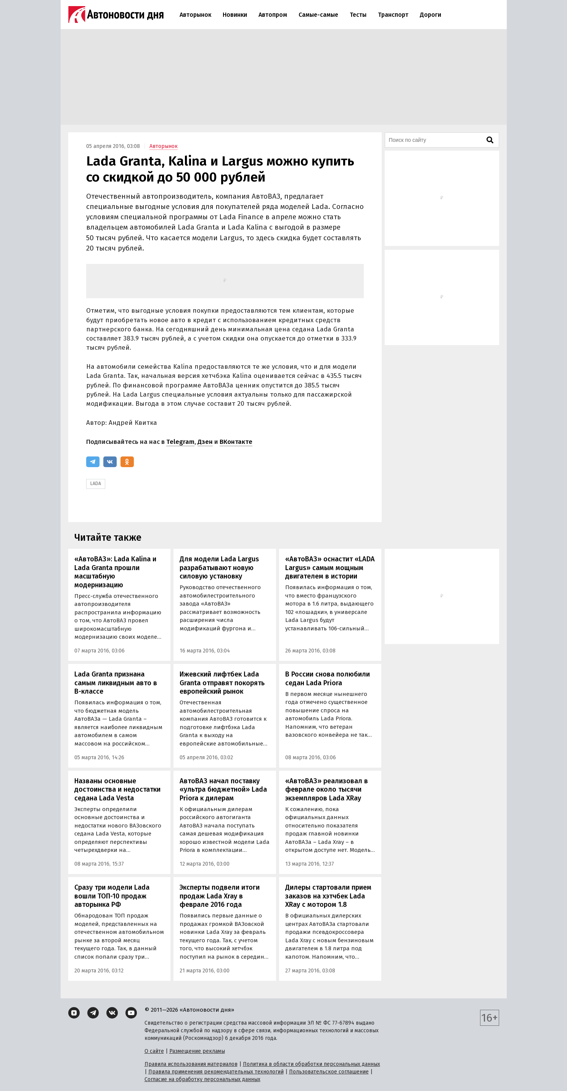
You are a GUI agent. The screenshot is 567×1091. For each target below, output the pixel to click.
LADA (95, 483)
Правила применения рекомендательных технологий (216, 1072)
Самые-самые (318, 14)
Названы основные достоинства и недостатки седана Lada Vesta (117, 789)
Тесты (358, 14)
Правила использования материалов (191, 1064)
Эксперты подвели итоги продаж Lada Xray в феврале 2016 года (220, 896)
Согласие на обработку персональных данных (202, 1079)
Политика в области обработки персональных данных (311, 1064)
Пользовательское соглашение (329, 1072)
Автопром (273, 14)
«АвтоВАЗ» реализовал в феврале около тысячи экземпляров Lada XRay (326, 789)
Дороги (430, 14)
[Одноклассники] (127, 461)
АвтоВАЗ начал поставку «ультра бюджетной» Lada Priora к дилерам (223, 789)
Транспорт (393, 14)
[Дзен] (74, 1013)
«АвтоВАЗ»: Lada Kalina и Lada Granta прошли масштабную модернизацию (115, 572)
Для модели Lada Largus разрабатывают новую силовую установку (219, 567)
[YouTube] (131, 1013)
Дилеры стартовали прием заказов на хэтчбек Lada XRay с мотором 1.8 (328, 896)
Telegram (180, 442)
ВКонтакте (236, 442)
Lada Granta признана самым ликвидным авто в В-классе (115, 683)
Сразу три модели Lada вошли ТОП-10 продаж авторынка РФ (111, 896)
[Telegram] (93, 461)
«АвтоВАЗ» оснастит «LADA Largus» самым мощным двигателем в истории (330, 567)
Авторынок (195, 14)
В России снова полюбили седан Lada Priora (327, 678)
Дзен (205, 442)
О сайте (154, 1051)
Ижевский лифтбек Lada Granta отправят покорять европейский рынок (222, 683)
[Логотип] (116, 14)
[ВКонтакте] (110, 461)
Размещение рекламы (197, 1051)
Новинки (235, 14)
